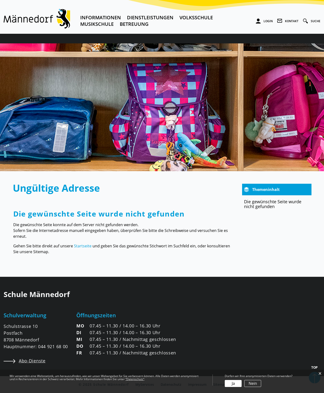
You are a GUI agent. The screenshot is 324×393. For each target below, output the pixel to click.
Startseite (83, 246)
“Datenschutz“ (135, 379)
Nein (253, 383)
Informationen (100, 17)
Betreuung (134, 24)
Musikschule (97, 24)
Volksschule (196, 17)
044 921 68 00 (53, 346)
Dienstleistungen (150, 17)
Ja (233, 383)
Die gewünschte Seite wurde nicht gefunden (272, 204)
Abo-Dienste (25, 361)
